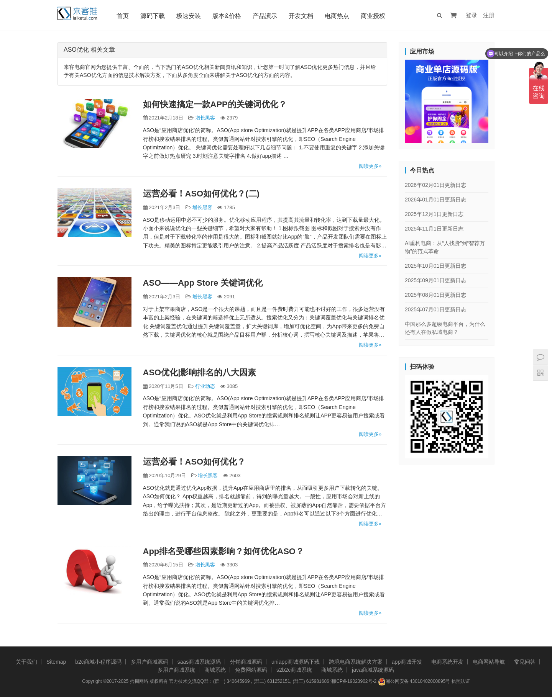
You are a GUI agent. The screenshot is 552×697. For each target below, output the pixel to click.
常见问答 (525, 662)
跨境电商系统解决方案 (356, 662)
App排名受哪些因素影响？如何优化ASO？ (223, 551)
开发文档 (302, 16)
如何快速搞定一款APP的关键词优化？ (215, 104)
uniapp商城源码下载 (295, 662)
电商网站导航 (489, 662)
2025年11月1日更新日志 (434, 229)
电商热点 (338, 16)
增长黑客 (205, 118)
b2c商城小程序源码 (98, 662)
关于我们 (26, 662)
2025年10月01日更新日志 (435, 266)
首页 (124, 16)
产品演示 (266, 16)
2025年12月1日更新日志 (434, 214)
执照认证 (461, 681)
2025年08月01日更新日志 (435, 295)
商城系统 (215, 670)
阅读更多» (370, 166)
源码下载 (153, 16)
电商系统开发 (447, 662)
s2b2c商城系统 (294, 670)
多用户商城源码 (149, 662)
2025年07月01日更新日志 (435, 309)
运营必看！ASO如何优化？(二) (201, 193)
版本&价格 (228, 16)
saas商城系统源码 (199, 662)
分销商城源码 (246, 662)
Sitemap (56, 662)
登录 (471, 15)
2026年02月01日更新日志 (435, 185)
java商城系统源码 (373, 670)
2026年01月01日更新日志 (435, 199)
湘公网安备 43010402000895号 (414, 682)
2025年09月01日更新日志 (435, 280)
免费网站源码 (251, 670)
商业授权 (374, 16)
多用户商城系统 (176, 670)
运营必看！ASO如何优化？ (194, 461)
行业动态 (205, 386)
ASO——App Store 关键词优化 (203, 283)
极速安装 (189, 16)
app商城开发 (407, 662)
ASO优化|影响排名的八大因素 (199, 372)
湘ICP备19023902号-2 (353, 681)
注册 (489, 15)
